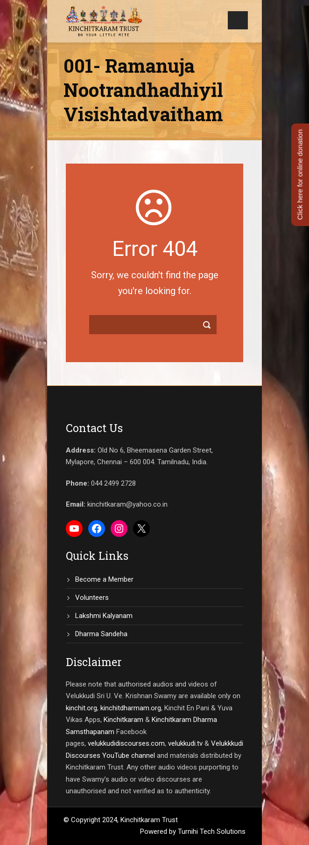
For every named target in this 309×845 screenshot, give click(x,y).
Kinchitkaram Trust (149, 820)
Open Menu (238, 20)
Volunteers (92, 597)
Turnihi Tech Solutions (212, 831)
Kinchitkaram (123, 719)
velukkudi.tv (185, 743)
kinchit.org (81, 708)
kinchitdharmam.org (130, 708)
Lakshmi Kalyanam (104, 615)
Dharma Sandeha (101, 634)
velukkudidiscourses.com (126, 743)
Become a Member (104, 579)
